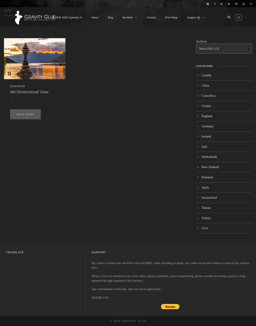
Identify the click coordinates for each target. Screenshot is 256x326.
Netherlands (209, 157)
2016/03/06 (17, 86)
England (207, 116)
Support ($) (193, 17)
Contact (151, 17)
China (205, 85)
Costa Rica (209, 95)
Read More (25, 114)
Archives (201, 41)
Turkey (206, 218)
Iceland (206, 136)
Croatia (206, 106)
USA (205, 228)
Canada (206, 75)
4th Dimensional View (29, 92)
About (95, 17)
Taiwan (206, 207)
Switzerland (209, 197)
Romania (207, 177)
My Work (128, 17)
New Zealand (210, 167)
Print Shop (171, 17)
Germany (208, 126)
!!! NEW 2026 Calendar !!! (67, 17)
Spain (205, 187)
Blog (110, 17)
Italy (204, 146)
